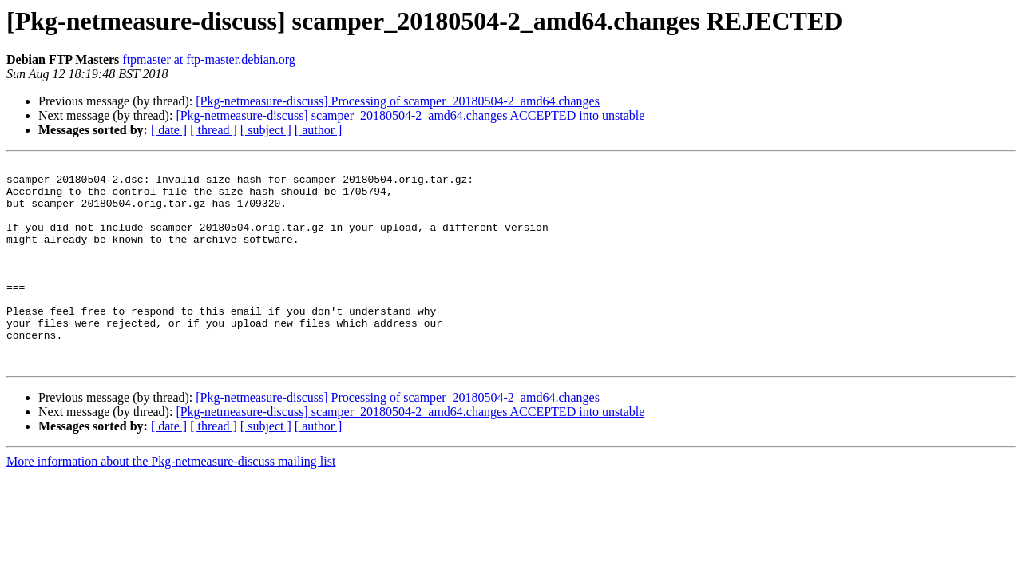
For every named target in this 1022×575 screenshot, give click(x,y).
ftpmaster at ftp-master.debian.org (208, 59)
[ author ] (319, 130)
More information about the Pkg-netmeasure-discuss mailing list (170, 502)
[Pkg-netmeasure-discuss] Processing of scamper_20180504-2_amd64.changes (398, 101)
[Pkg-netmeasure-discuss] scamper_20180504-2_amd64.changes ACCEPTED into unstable (410, 115)
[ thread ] (213, 130)
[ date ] (169, 130)
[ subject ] (265, 130)
